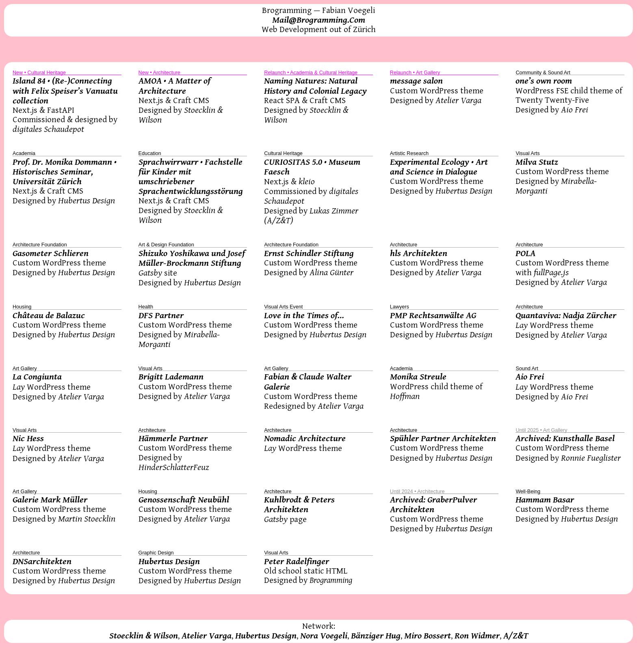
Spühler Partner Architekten (443, 438)
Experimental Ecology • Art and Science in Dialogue (439, 167)
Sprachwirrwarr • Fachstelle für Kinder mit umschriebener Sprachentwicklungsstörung (191, 176)
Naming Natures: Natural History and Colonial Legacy (315, 85)
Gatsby (150, 272)
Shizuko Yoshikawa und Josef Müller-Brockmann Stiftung (192, 258)
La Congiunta (37, 376)
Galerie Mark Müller (50, 499)
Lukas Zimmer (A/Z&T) (311, 215)
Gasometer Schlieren (51, 253)
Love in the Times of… (304, 315)
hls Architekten (418, 253)
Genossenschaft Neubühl (184, 499)
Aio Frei (574, 109)
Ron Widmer (477, 635)
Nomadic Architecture (305, 438)
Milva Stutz (537, 162)
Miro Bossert (427, 635)
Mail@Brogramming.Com (318, 20)
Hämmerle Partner (173, 438)
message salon (416, 80)
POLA (525, 253)
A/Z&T (515, 635)
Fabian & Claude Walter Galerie (307, 381)
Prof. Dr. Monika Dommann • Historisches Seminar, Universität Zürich (65, 172)
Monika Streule (418, 376)
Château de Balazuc (49, 315)
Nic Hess (28, 438)
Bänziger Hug (376, 635)
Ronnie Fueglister (591, 458)
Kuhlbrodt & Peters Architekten (299, 504)
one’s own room (544, 80)
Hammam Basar (545, 499)
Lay (522, 325)
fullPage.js (551, 272)
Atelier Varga (458, 100)
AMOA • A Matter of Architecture (174, 85)
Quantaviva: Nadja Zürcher (566, 315)
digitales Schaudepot (48, 129)
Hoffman (405, 396)
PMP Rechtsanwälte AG (433, 315)
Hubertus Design (86, 200)
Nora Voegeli (323, 635)
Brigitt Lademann (171, 376)
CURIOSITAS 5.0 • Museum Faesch (312, 167)
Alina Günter (331, 272)
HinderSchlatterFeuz (174, 467)
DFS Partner (161, 315)
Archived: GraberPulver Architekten (433, 504)
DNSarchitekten (42, 561)
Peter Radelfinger (296, 561)
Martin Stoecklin (86, 518)
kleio (307, 181)
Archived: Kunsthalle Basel (565, 438)
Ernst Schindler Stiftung (309, 253)
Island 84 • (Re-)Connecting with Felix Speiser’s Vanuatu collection (65, 90)
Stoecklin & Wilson (143, 635)
